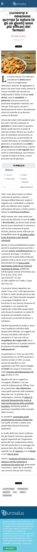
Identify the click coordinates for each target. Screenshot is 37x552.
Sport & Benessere (9, 21)
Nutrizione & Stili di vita (10, 17)
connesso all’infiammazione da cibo (17, 373)
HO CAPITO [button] (10, 548)
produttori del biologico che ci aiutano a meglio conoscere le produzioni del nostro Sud (18, 461)
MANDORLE (6, 492)
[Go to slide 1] (4, 187)
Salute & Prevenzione (10, 9)
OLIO (14, 492)
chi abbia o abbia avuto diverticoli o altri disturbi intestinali (18, 237)
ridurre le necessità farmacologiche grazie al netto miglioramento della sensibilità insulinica (17, 401)
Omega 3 (19, 451)
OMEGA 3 (22, 492)
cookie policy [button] (27, 543)
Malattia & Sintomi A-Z (26, 187)
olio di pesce (12, 454)
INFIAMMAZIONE (23, 489)
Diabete (9, 169)
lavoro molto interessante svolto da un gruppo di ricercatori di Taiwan (16, 265)
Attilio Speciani (19, 36)
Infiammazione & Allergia (10, 13)
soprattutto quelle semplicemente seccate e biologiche (16, 418)
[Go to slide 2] (5, 187)
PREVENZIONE (7, 495)
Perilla (33, 451)
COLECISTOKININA (8, 489)
